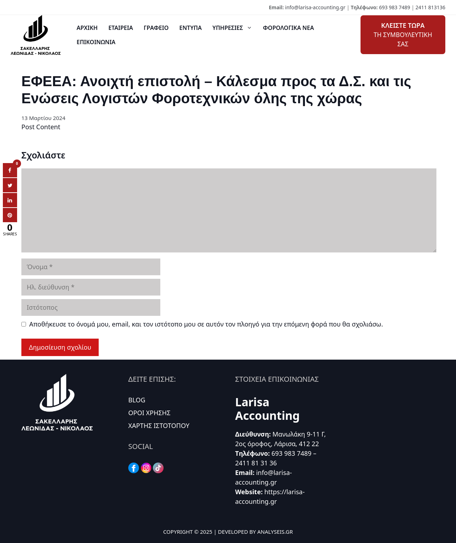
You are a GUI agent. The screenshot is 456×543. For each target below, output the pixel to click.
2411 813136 (430, 7)
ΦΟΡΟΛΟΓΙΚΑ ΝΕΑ (288, 28)
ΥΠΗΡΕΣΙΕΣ (235, 28)
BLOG (136, 400)
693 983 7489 (394, 7)
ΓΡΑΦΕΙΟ (156, 28)
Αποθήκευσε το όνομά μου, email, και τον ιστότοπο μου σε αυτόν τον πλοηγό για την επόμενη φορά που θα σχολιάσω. (206, 324)
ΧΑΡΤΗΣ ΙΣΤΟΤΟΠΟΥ (159, 425)
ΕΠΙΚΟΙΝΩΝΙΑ (96, 42)
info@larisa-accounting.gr (315, 7)
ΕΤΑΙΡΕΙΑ (120, 28)
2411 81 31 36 (256, 463)
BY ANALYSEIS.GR (271, 531)
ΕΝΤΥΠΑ (190, 28)
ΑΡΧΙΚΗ (87, 28)
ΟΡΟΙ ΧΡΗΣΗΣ (149, 412)
